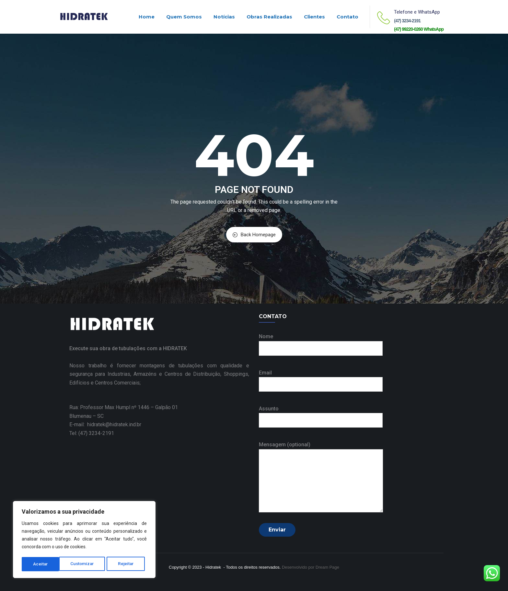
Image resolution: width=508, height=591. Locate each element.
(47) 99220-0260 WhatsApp (419, 29)
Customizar (44, 564)
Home (147, 17)
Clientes (314, 17)
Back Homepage (254, 235)
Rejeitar (89, 564)
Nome (321, 342)
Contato (347, 17)
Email (321, 378)
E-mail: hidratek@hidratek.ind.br (105, 424)
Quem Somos (184, 17)
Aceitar (128, 564)
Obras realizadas (269, 17)
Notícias (224, 17)
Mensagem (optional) (321, 477)
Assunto (321, 414)
